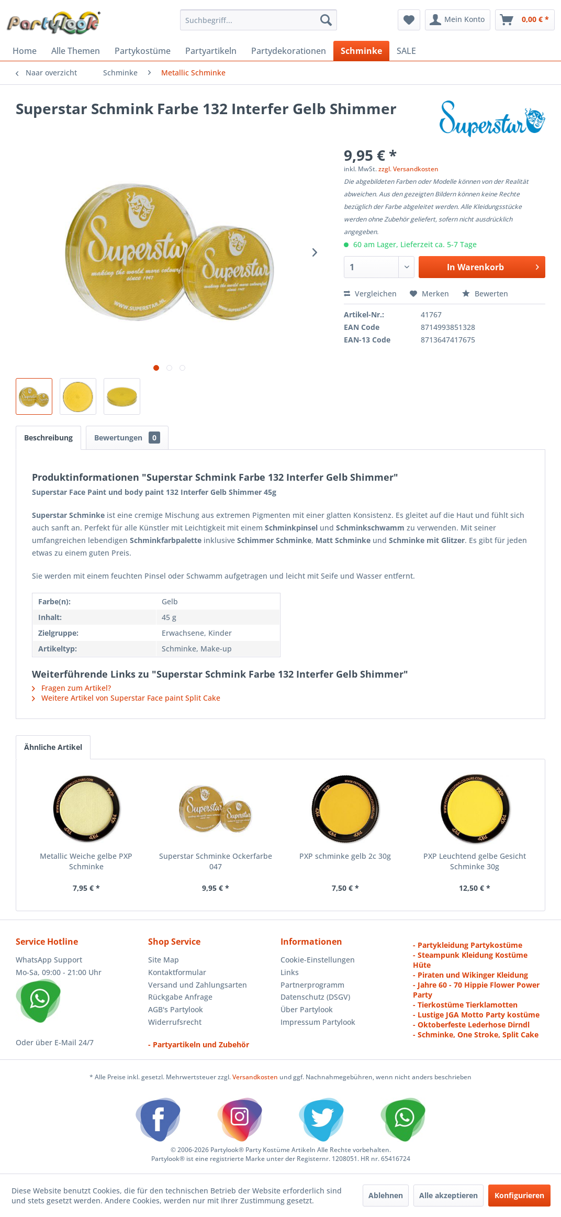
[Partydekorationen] (288, 51)
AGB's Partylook (175, 1009)
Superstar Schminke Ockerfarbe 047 (215, 861)
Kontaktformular (177, 972)
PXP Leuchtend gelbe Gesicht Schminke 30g (474, 861)
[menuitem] (258, 19)
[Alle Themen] (75, 51)
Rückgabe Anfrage (180, 997)
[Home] (24, 51)
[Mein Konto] (457, 19)
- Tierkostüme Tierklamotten (465, 1005)
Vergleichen (370, 293)
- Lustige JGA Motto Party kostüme (476, 1015)
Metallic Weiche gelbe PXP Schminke (86, 861)
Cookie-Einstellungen (317, 960)
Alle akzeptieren (448, 1195)
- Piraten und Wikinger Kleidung (470, 975)
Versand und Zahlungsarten (197, 985)
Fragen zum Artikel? (71, 688)
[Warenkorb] (525, 19)
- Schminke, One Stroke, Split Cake (475, 1034)
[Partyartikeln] (211, 51)
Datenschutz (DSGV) (315, 997)
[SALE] (406, 51)
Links (289, 972)
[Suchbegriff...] (258, 19)
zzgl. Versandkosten (408, 168)
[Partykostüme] (142, 51)
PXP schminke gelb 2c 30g (345, 856)
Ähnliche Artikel (53, 747)
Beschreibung (48, 437)
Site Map (163, 960)
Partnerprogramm (312, 985)
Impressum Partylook (317, 1022)
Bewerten (485, 293)
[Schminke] (361, 51)
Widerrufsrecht (174, 1022)
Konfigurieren (519, 1195)
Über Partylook (306, 1009)
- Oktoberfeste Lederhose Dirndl (471, 1025)
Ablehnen (385, 1195)
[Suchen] (326, 19)
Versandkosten (255, 1076)
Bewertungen (127, 438)
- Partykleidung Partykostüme (467, 945)
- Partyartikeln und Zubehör (198, 1044)
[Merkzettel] (409, 19)
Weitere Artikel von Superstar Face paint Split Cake (126, 698)
